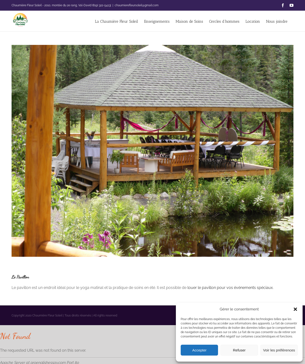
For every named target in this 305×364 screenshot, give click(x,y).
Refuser (239, 350)
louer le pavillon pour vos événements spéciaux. (230, 287)
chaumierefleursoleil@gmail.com (137, 5)
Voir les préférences (279, 350)
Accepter (199, 350)
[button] (295, 309)
